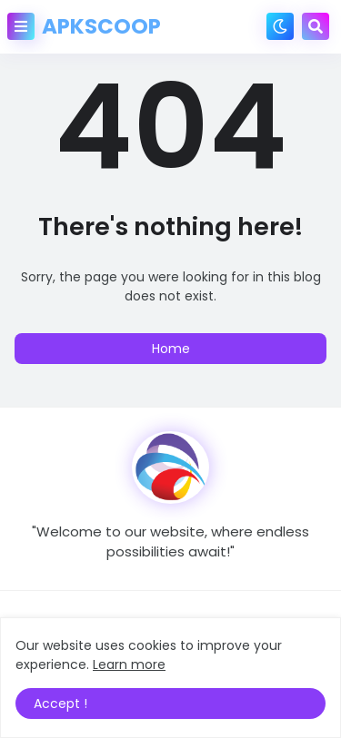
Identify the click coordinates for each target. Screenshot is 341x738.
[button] (21, 26)
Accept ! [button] (60, 703)
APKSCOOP (101, 26)
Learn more (129, 664)
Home (171, 348)
